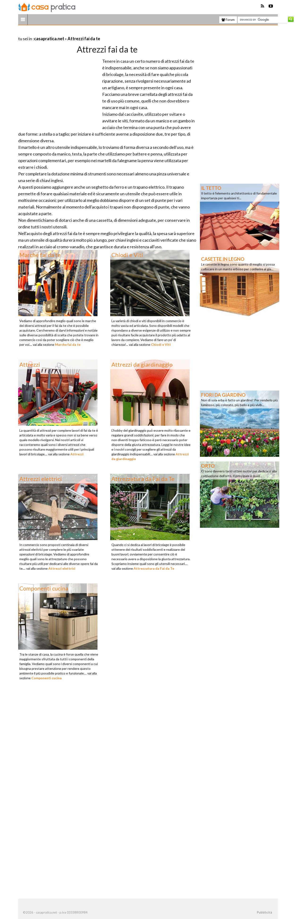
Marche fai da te (67, 344)
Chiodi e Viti (161, 344)
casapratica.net (49, 38)
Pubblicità (264, 912)
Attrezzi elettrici (61, 568)
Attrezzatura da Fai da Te (154, 568)
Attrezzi (77, 454)
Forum (228, 20)
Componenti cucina (46, 678)
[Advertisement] (73, 33)
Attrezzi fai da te (84, 38)
